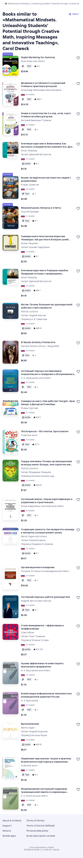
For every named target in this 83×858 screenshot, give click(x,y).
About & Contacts (12, 820)
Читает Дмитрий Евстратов (36, 154)
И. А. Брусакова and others (35, 670)
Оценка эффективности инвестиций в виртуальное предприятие (42, 665)
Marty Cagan (28, 727)
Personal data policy (37, 830)
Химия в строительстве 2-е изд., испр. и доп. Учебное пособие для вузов (46, 115)
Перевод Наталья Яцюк (34, 735)
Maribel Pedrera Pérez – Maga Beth (40, 346)
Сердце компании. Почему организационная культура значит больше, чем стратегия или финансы (46, 463)
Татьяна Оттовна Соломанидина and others (45, 571)
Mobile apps (9, 835)
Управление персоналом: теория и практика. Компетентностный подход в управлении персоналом (46, 760)
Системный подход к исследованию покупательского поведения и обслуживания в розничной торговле (47, 373)
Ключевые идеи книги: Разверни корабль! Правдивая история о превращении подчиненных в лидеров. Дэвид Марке (44, 272)
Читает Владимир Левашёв (36, 472)
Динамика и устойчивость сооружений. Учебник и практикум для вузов (43, 85)
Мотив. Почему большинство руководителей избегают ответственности (46, 306)
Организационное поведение (38, 567)
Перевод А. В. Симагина (34, 319)
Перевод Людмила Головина (37, 544)
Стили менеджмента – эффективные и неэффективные (42, 627)
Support (7, 825)
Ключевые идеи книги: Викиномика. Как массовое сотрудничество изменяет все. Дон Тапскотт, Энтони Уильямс (46, 145)
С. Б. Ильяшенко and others (36, 378)
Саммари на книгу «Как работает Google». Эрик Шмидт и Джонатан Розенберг (48, 403)
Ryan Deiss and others (33, 61)
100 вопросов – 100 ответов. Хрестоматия (44, 431)
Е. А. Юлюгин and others (34, 795)
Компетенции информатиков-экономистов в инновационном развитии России (46, 695)
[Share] (73, 14)
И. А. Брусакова (29, 700)
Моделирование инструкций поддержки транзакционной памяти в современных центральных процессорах (44, 790)
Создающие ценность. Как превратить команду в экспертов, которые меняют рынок (47, 531)
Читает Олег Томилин (33, 636)
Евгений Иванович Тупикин (36, 120)
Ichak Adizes (27, 632)
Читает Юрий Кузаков (33, 540)
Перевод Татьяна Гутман (35, 640)
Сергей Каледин (30, 211)
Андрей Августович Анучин (36, 600)
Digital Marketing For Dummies (38, 57)
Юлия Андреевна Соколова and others (42, 506)
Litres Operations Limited (41, 847)
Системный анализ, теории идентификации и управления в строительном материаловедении (46, 501)
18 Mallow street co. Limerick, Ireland (41, 850)
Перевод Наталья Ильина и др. (38, 476)
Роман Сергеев (29, 408)
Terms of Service (35, 820)
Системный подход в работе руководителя (45, 597)
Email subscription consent (40, 835)
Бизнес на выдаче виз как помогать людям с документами (46, 179)
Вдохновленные (30, 723)
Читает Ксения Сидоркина (35, 247)
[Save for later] (78, 58)
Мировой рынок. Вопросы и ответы (41, 207)
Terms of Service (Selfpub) (40, 825)
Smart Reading (29, 150)
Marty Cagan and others (34, 536)
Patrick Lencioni (29, 311)
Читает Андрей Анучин (33, 315)
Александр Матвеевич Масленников (41, 90)
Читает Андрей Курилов (34, 731)
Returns (7, 830)
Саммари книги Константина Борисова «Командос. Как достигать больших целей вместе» (45, 238)
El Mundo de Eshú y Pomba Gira (38, 342)
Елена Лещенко (29, 243)
